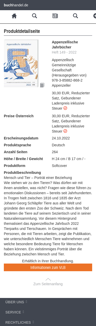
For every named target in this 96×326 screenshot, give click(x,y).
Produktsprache (17, 145)
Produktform (14, 166)
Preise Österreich (19, 116)
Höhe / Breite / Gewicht (23, 159)
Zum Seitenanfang (47, 284)
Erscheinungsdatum (21, 138)
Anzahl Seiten (15, 152)
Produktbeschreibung (22, 173)
